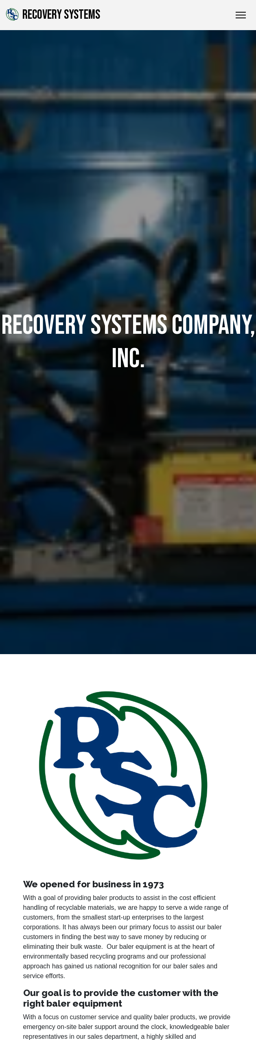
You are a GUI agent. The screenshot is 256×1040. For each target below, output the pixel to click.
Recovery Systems (52, 15)
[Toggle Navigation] (240, 15)
